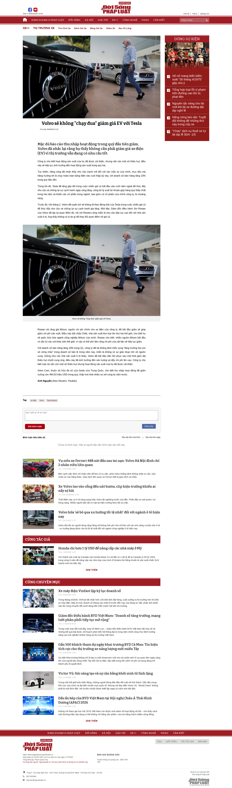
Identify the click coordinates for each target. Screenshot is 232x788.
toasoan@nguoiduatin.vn (36, 780)
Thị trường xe (43, 28)
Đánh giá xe (80, 28)
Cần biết (159, 20)
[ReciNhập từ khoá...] (194, 20)
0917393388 (31, 776)
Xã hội (89, 20)
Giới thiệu (171, 741)
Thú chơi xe (64, 28)
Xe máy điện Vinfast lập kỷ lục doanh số (89, 591)
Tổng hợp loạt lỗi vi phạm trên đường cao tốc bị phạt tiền (189, 93)
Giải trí (103, 20)
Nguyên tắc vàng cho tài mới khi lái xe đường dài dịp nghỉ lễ (188, 107)
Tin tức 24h (187, 741)
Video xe (110, 28)
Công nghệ (130, 20)
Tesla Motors (52, 400)
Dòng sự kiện (187, 39)
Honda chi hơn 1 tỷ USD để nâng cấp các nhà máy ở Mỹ (100, 548)
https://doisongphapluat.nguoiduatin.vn (38, 755)
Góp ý (194, 14)
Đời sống (74, 20)
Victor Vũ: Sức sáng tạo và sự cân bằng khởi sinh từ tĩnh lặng (105, 673)
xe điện (33, 400)
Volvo (42, 400)
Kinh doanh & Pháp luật (47, 20)
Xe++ (115, 20)
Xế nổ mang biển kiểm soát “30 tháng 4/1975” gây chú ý (187, 79)
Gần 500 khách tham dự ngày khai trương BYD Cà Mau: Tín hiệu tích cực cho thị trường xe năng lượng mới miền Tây (108, 647)
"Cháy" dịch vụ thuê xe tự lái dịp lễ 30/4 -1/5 (189, 132)
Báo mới (202, 741)
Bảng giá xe (96, 28)
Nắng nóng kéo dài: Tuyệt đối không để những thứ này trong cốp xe (189, 121)
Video (145, 20)
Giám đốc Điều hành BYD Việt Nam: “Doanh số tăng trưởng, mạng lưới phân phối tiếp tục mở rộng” (109, 618)
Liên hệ (186, 14)
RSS (159, 741)
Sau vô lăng (125, 28)
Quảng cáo (204, 14)
